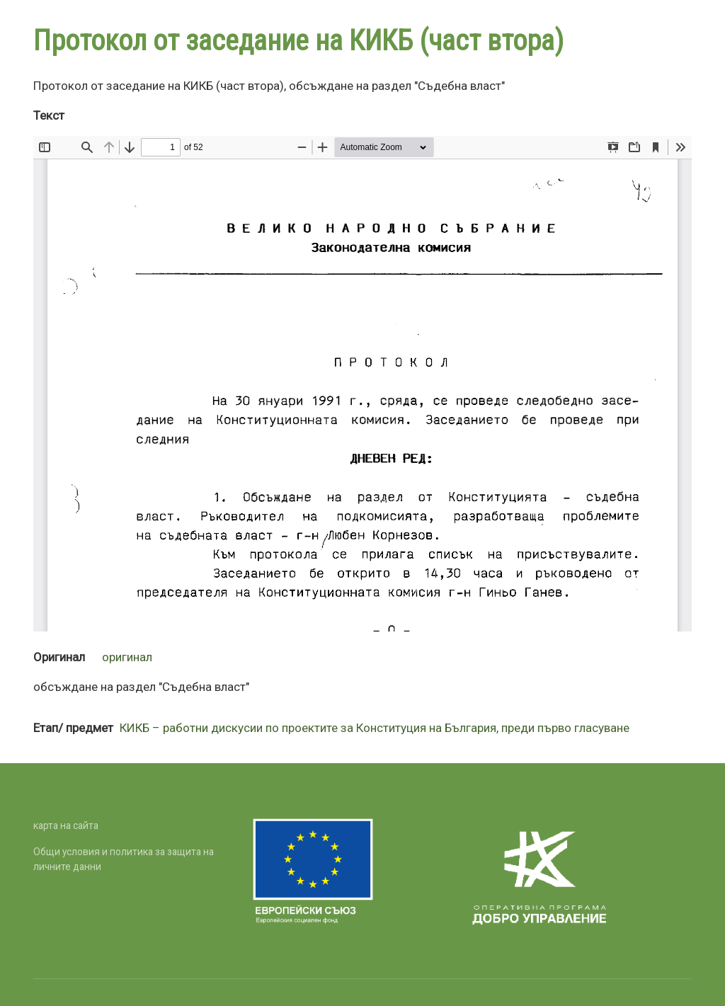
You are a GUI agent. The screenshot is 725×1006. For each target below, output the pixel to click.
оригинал (127, 657)
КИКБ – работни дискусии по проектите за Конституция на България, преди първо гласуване (374, 728)
